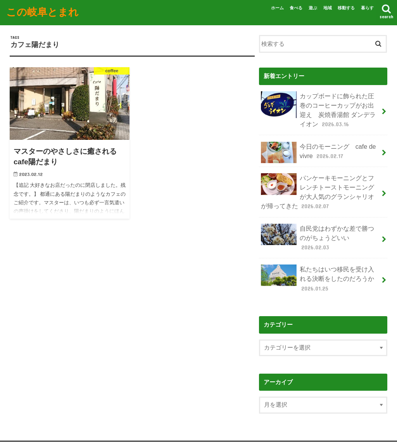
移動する (346, 7)
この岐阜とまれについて (43, 430)
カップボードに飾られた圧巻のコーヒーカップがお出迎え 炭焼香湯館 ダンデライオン (321, 107)
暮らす (367, 7)
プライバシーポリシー (153, 430)
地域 (327, 7)
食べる (296, 7)
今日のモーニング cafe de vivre (316, 148)
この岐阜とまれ (42, 11)
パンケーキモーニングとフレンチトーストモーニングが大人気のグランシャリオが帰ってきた (318, 185)
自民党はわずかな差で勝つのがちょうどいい (318, 225)
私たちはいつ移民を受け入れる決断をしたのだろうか (318, 257)
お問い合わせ (100, 430)
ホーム (277, 7)
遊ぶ (313, 7)
